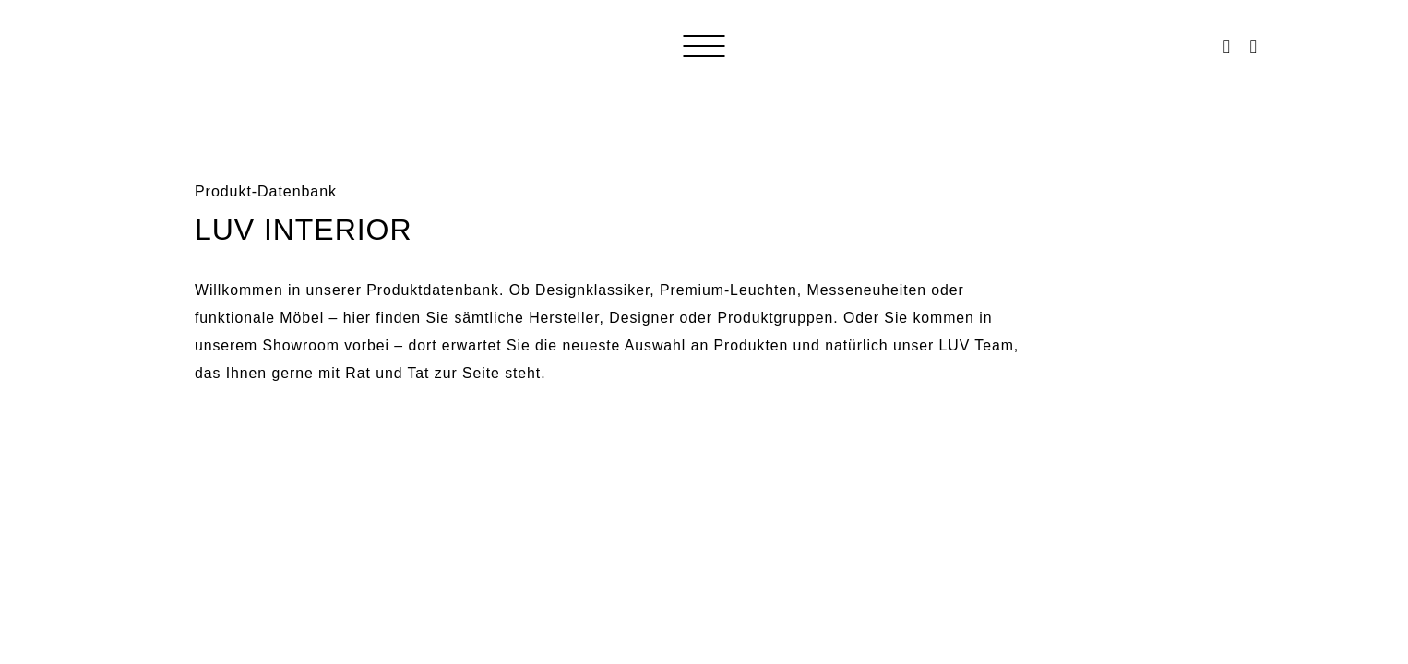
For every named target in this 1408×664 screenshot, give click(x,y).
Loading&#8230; (704, 512)
